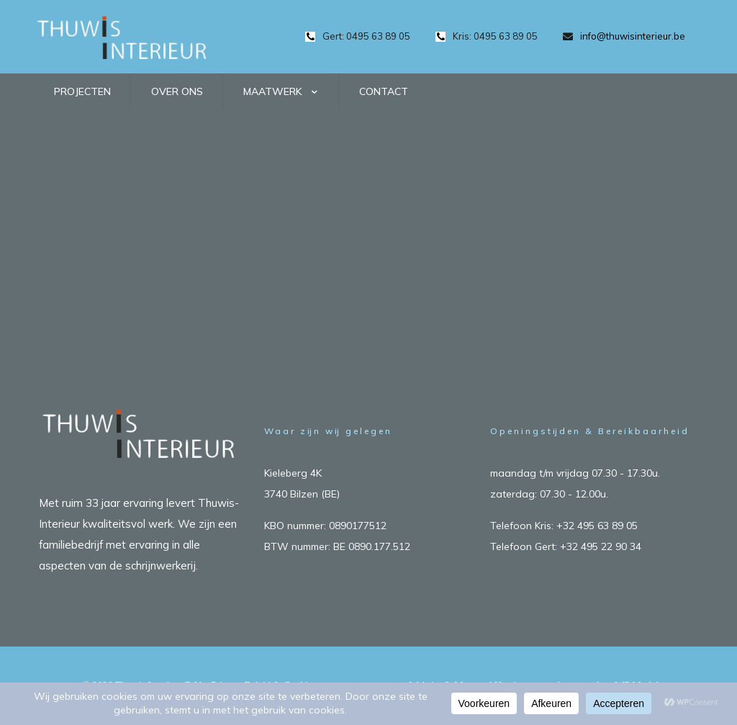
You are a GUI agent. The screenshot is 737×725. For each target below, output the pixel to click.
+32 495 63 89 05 (597, 525)
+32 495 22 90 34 (600, 546)
